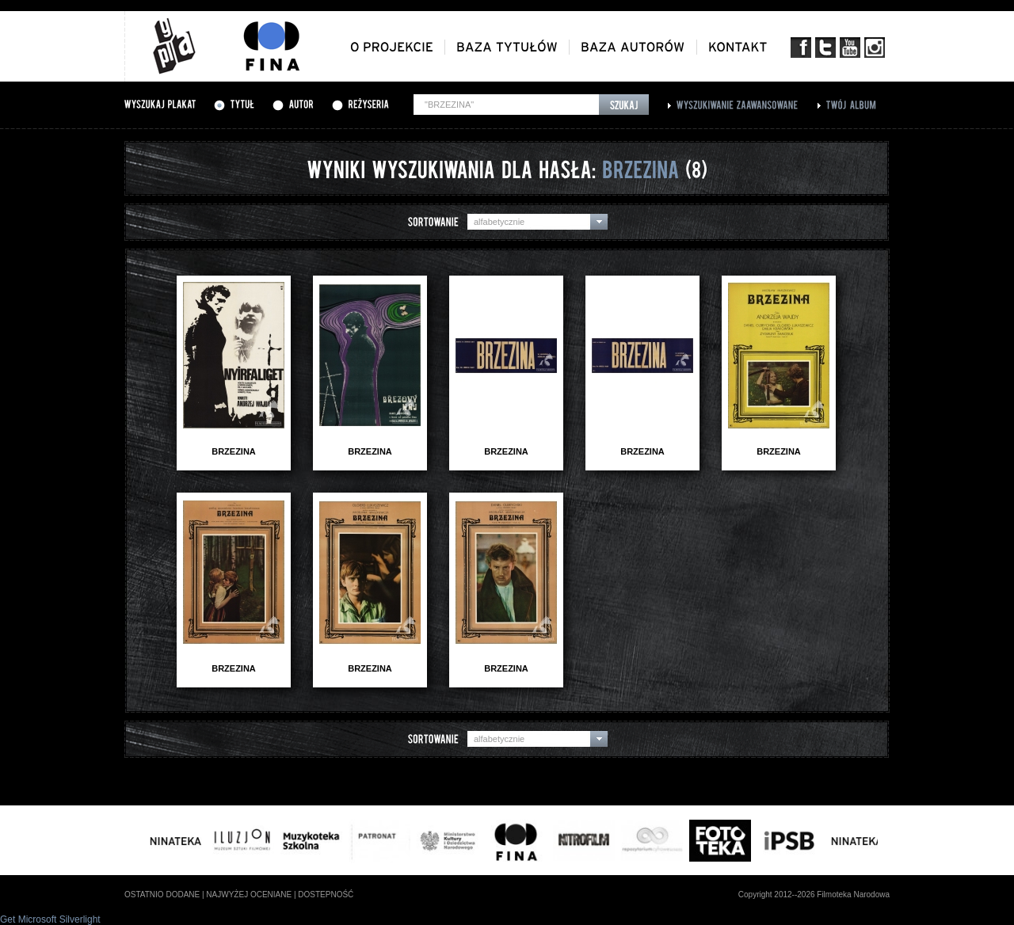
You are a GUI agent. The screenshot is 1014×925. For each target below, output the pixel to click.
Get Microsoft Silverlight (50, 919)
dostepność (325, 894)
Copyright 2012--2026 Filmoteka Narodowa (814, 894)
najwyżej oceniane (249, 894)
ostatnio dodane (162, 894)
